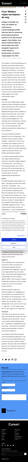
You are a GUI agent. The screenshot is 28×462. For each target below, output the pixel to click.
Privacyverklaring (18, 436)
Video (3, 438)
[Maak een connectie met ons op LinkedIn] (11, 445)
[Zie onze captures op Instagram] (3, 445)
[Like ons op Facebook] (5, 445)
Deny (14, 247)
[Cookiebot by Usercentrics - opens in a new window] (20, 214)
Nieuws (3, 431)
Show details (21, 235)
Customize (14, 243)
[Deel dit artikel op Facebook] (25, 11)
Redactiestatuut (18, 438)
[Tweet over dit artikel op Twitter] (25, 14)
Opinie (3, 436)
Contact (16, 439)
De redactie (17, 433)
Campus (3, 434)
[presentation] (12, 404)
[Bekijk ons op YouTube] (14, 445)
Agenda (3, 439)
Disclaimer (17, 434)
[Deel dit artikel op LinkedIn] (25, 17)
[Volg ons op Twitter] (8, 445)
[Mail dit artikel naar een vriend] (25, 19)
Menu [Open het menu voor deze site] (24, 3)
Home (16, 431)
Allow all (14, 239)
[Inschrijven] (25, 454)
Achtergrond (4, 433)
